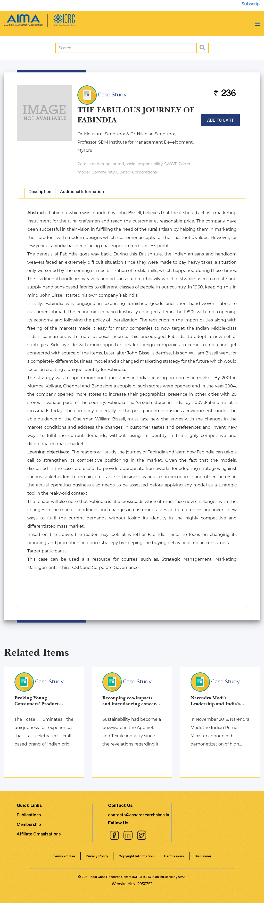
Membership (29, 825)
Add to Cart (220, 118)
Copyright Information (136, 856)
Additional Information (82, 192)
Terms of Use (64, 856)
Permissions (174, 856)
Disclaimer (203, 856)
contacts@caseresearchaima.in (138, 816)
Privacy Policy (97, 856)
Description (40, 192)
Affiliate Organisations (39, 835)
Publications (29, 816)
